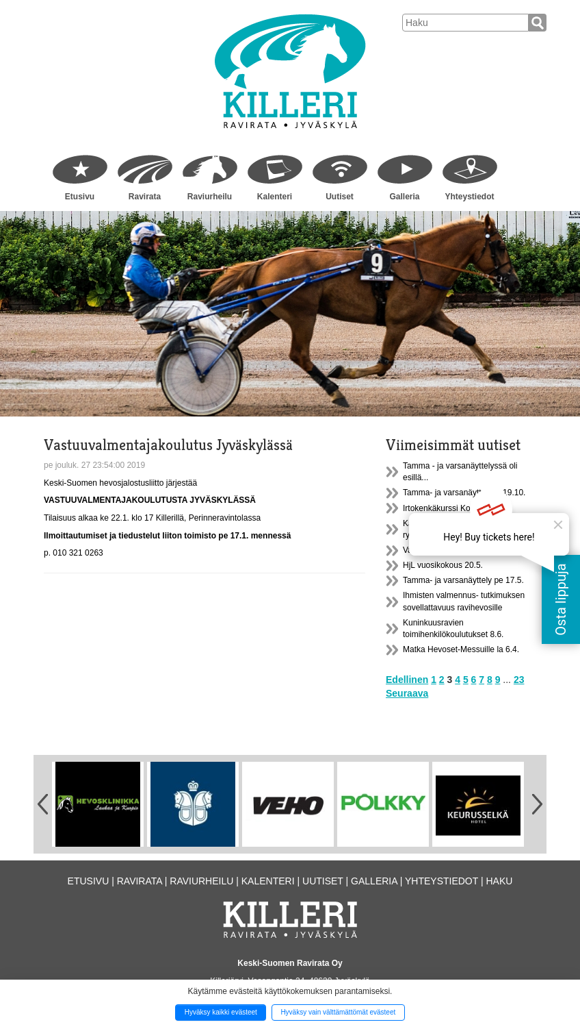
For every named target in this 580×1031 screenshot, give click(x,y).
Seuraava (407, 693)
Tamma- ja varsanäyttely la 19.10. (464, 492)
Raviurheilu (209, 196)
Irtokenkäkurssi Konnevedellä (456, 508)
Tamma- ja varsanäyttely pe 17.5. (463, 580)
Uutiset (340, 196)
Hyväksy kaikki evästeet (221, 1012)
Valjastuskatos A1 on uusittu (454, 550)
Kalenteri (274, 196)
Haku (499, 880)
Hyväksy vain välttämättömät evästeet (337, 1012)
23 (519, 679)
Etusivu (79, 196)
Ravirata (145, 196)
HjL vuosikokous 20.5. (443, 565)
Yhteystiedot (469, 196)
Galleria (404, 196)
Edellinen (407, 679)
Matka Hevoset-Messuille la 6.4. (461, 649)
